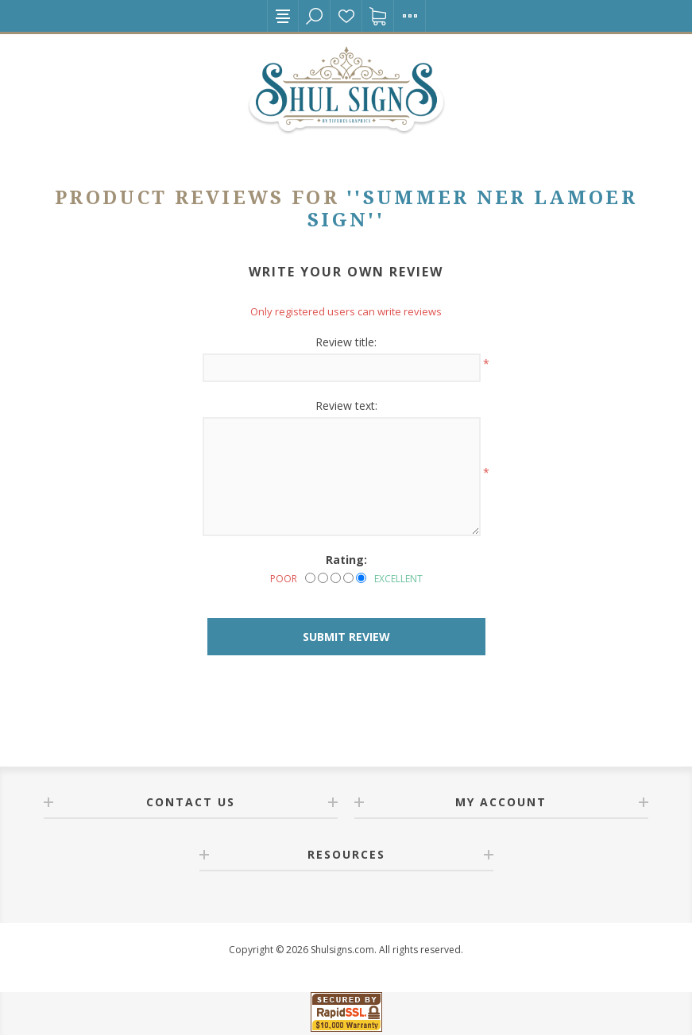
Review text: (346, 405)
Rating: (346, 559)
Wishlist (346, 16)
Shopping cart (378, 16)
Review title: (346, 342)
